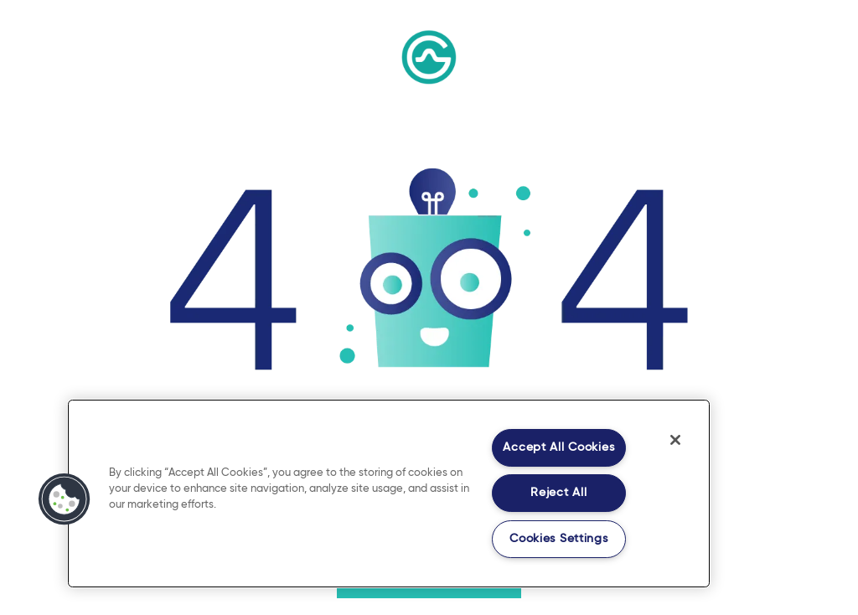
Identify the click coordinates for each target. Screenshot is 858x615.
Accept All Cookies (558, 447)
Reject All (558, 493)
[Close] (675, 439)
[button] (64, 499)
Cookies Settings (558, 539)
